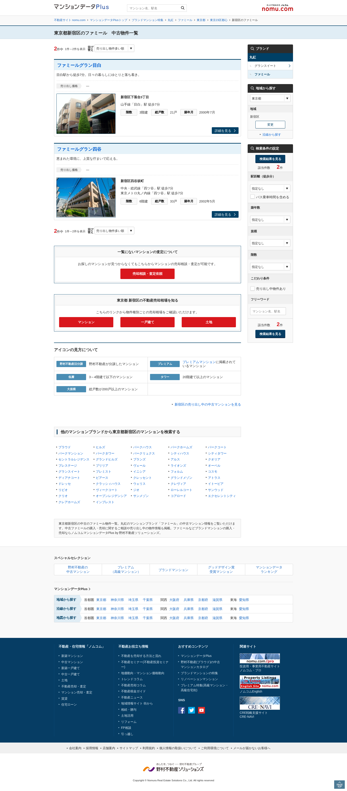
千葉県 (148, 600)
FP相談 (126, 727)
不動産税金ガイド (133, 691)
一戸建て (147, 322)
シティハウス (180, 453)
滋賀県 (217, 600)
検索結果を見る (270, 159)
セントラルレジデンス (73, 459)
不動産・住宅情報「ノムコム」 (82, 646)
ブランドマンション (173, 570)
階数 (129, 112)
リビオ (63, 490)
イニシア (139, 471)
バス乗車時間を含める (272, 197)
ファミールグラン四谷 (79, 149)
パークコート (217, 447)
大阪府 (174, 600)
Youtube (201, 710)
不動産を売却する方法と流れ (141, 656)
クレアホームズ (69, 502)
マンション (86, 322)
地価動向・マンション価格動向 (142, 673)
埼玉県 (133, 600)
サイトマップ (129, 748)
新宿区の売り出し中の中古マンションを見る (208, 404)
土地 (209, 322)
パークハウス (142, 447)
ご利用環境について (215, 748)
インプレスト (105, 502)
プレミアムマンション (199, 362)
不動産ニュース (132, 697)
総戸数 (159, 112)
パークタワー (105, 453)
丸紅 (171, 20)
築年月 (188, 112)
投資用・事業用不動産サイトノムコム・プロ (260, 668)
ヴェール (139, 465)
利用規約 (149, 748)
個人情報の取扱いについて (178, 748)
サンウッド (216, 490)
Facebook (181, 710)
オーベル (214, 465)
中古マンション (72, 662)
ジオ (136, 490)
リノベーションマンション (199, 679)
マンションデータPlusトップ (108, 20)
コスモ (212, 471)
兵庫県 (189, 600)
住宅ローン (69, 704)
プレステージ (67, 465)
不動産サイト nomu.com (69, 20)
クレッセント (142, 477)
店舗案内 (109, 748)
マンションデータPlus (72, 589)
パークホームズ (181, 447)
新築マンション (72, 656)
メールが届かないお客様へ (251, 748)
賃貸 (64, 698)
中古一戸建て (70, 674)
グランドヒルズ (107, 459)
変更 (270, 124)
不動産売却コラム (133, 685)
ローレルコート (181, 490)
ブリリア (102, 465)
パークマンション (70, 453)
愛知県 (244, 600)
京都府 (203, 600)
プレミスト (103, 471)
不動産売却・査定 (73, 686)
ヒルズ (100, 447)
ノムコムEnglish (251, 691)
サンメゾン (141, 496)
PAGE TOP (339, 784)
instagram (211, 710)
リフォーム (129, 722)
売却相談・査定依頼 (147, 273)
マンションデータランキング (269, 569)
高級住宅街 (188, 690)
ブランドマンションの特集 (199, 673)
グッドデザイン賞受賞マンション (221, 569)
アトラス (214, 477)
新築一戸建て (70, 668)
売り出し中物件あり (271, 289)
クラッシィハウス (108, 483)
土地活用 (127, 715)
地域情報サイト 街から (137, 703)
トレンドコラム (132, 679)
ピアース (102, 477)
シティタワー (217, 453)
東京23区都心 (218, 20)
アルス (175, 459)
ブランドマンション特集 (147, 20)
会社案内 (75, 748)
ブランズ (139, 459)
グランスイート (69, 471)
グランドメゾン (181, 477)
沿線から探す (271, 134)
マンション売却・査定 (76, 692)
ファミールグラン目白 (79, 65)
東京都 (201, 20)
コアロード (178, 496)
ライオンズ (178, 465)
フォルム (177, 471)
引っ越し (127, 734)
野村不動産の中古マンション (78, 569)
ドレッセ (64, 483)
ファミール (185, 20)
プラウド (64, 447)
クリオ (63, 496)
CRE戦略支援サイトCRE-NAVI (254, 714)
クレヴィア (178, 483)
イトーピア (216, 483)
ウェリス (139, 483)
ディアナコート (69, 477)
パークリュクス (144, 453)
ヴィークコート (107, 490)
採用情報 (92, 748)
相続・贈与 (129, 709)
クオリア (214, 459)
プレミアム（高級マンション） (126, 569)
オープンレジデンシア (111, 496)
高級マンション (214, 685)
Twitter (191, 710)
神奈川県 (117, 600)
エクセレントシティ (222, 496)
